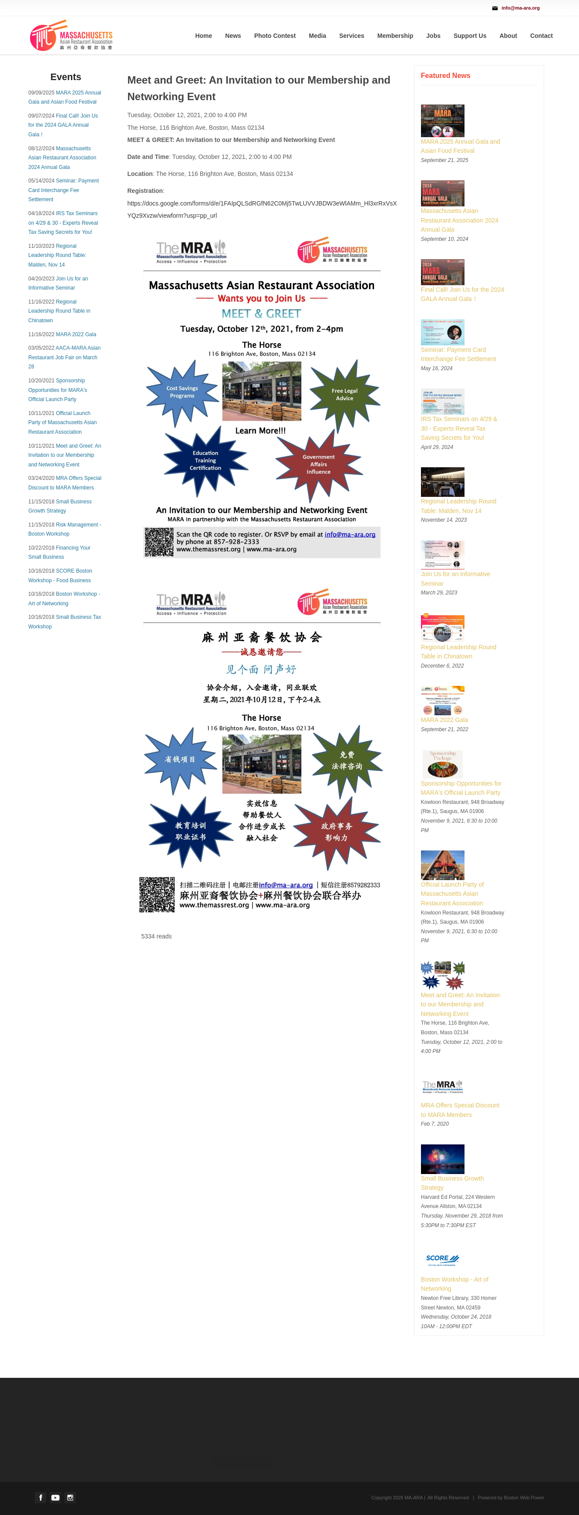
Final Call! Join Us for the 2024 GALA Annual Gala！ (63, 125)
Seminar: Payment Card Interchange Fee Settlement (63, 190)
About (508, 35)
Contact (541, 35)
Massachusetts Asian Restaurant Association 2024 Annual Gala (62, 157)
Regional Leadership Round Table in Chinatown (59, 311)
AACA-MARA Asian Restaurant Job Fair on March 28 (64, 357)
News (233, 35)
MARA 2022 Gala (76, 334)
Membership (395, 35)
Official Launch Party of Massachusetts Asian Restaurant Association (62, 422)
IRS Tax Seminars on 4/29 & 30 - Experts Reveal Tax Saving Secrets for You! (63, 222)
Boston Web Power (524, 1497)
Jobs (433, 35)
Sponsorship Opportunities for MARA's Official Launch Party (57, 390)
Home (203, 35)
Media (318, 35)
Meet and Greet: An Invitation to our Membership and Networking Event (64, 455)
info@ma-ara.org (521, 7)
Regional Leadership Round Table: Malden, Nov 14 (57, 255)
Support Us (470, 35)
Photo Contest (275, 35)
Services (351, 35)
